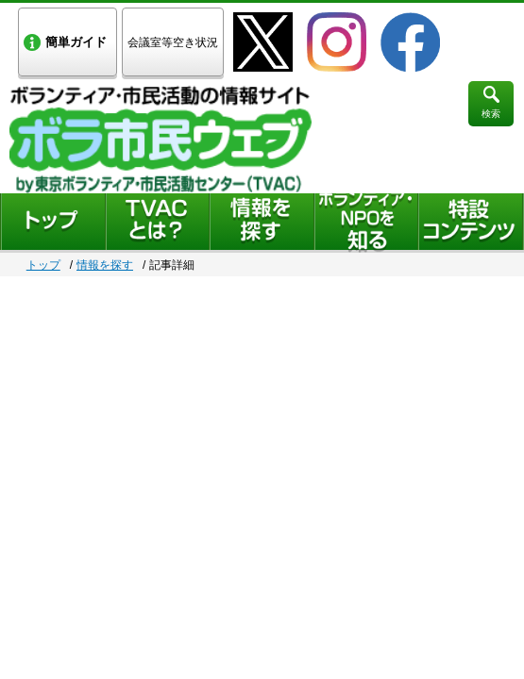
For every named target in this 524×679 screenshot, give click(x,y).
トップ (43, 265)
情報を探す (104, 265)
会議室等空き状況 (172, 42)
